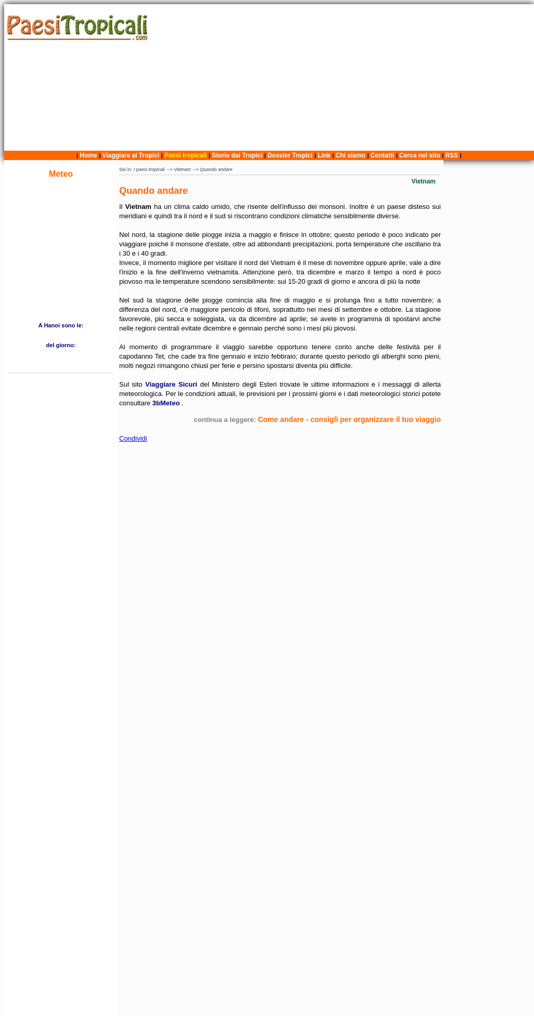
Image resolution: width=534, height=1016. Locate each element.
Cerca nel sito (419, 155)
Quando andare (216, 169)
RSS (452, 155)
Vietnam (182, 169)
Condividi (133, 438)
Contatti (382, 155)
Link (323, 155)
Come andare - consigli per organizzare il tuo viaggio (349, 419)
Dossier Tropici (290, 155)
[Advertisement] (344, 77)
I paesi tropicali (149, 169)
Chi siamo (350, 155)
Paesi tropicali (185, 155)
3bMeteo (167, 403)
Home (88, 155)
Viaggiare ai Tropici (130, 155)
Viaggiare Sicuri (172, 384)
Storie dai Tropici (238, 155)
